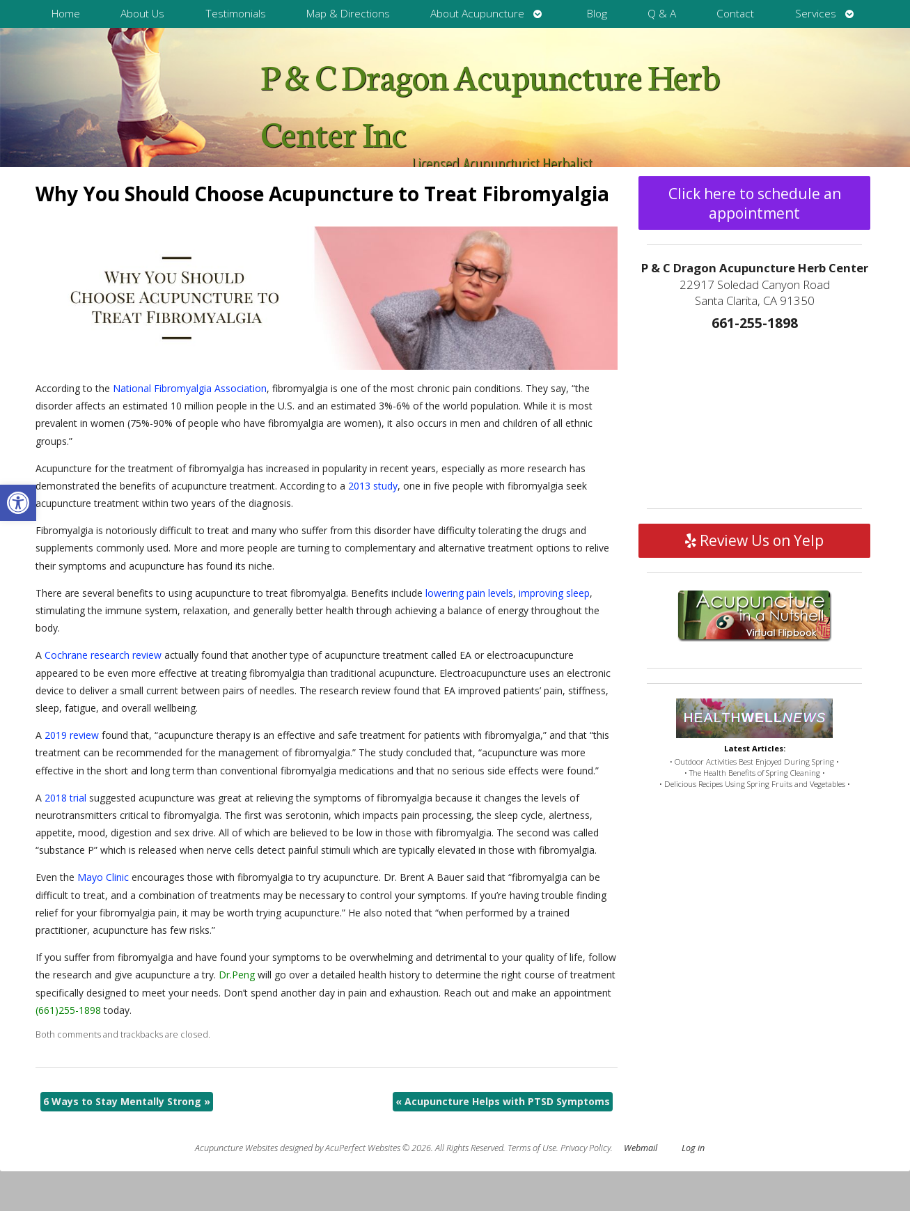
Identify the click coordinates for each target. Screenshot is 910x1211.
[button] (18, 503)
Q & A (662, 13)
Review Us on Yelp (754, 540)
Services (815, 13)
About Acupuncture (477, 13)
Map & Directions (348, 13)
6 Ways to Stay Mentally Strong (126, 1101)
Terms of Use (532, 1148)
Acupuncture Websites (236, 1148)
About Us (142, 13)
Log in (693, 1148)
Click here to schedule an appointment (754, 203)
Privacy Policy (585, 1148)
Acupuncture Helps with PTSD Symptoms (502, 1101)
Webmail (640, 1148)
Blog (597, 13)
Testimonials (235, 13)
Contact (735, 13)
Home (66, 13)
